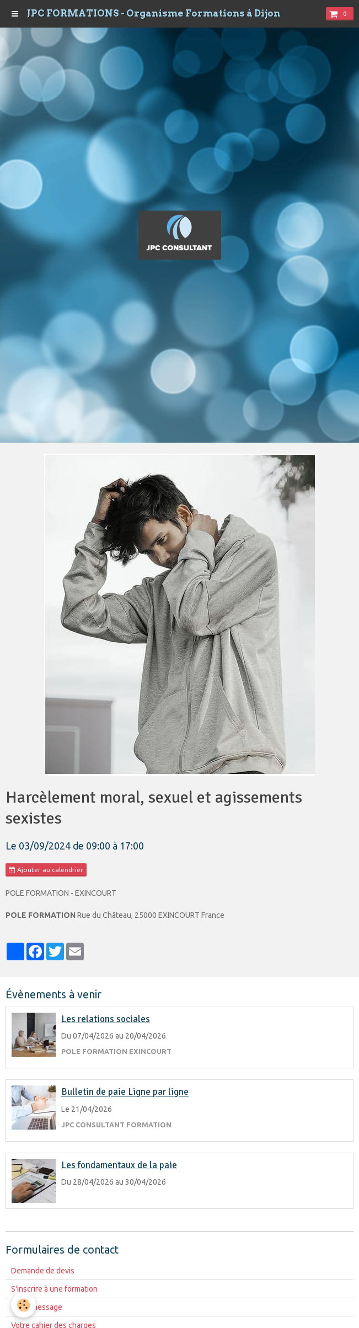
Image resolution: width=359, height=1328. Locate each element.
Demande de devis (42, 1270)
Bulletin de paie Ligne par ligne (125, 1092)
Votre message (36, 1307)
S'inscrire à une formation (54, 1288)
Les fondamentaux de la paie (119, 1165)
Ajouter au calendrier (46, 870)
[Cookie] (23, 1305)
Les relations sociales (105, 1019)
